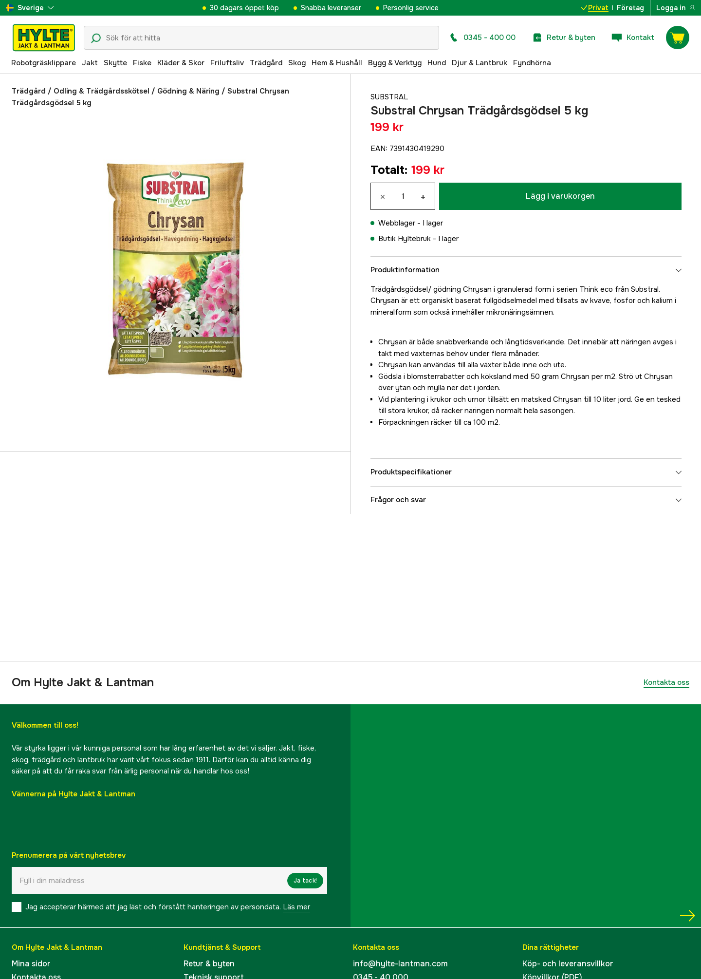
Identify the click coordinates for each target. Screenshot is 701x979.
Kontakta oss (666, 682)
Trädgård (266, 63)
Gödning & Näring (188, 91)
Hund (436, 63)
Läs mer (296, 907)
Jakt (90, 63)
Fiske (142, 63)
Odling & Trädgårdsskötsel (101, 91)
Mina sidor (31, 964)
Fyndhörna (532, 63)
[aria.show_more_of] (29, 8)
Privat (595, 7)
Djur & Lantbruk (479, 63)
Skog (297, 63)
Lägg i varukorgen (560, 196)
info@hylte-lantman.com (400, 964)
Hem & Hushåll (337, 63)
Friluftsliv (227, 63)
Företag (630, 7)
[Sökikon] (96, 38)
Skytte (115, 63)
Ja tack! (305, 881)
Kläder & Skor (180, 63)
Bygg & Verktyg (395, 63)
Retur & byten (209, 964)
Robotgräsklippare (43, 63)
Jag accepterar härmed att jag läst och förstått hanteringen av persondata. (167, 907)
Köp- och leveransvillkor (567, 964)
